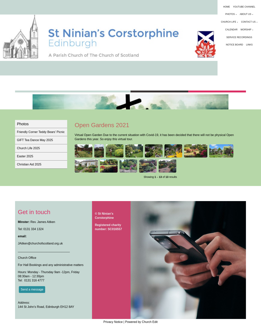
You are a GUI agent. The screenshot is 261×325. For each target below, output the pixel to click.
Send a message (32, 289)
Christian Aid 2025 (29, 164)
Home (226, 6)
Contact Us (248, 22)
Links (249, 44)
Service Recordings (239, 37)
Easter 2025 (25, 156)
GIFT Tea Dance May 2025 (35, 140)
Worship (245, 29)
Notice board (234, 44)
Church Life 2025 (28, 148)
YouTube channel (244, 6)
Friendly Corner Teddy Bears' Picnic (41, 132)
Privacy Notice (113, 321)
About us (245, 14)
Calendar (231, 29)
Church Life (228, 22)
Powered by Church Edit (141, 321)
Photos (230, 14)
